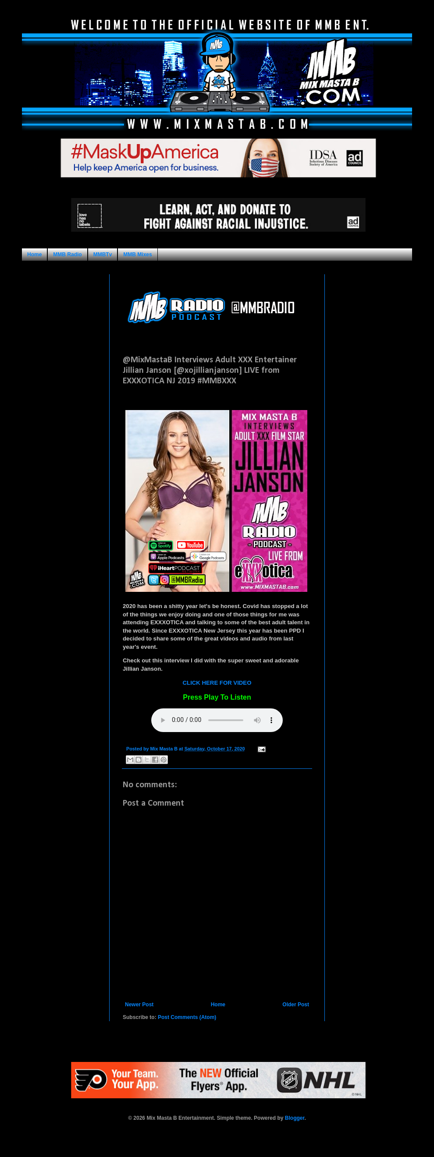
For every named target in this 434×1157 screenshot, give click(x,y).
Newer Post (139, 1004)
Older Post (295, 1004)
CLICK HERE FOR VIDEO (217, 682)
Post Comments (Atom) (187, 1017)
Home (34, 254)
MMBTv (102, 254)
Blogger (295, 1118)
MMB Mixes (137, 254)
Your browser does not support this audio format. (217, 720)
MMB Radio (67, 254)
